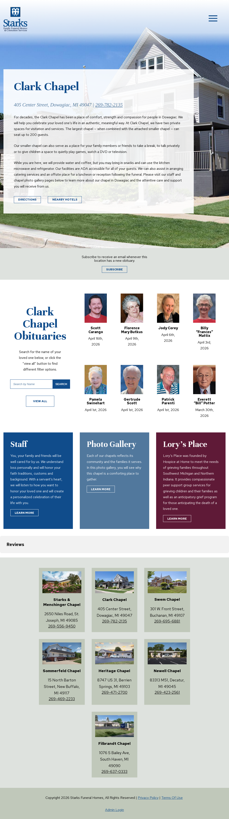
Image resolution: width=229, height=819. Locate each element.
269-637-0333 (114, 771)
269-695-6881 (167, 621)
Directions (27, 199)
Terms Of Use (172, 797)
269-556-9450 (61, 626)
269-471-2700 (114, 692)
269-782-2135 (109, 105)
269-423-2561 (167, 692)
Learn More (24, 513)
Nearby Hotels (64, 199)
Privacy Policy (148, 797)
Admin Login (114, 810)
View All (40, 401)
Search (61, 384)
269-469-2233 (62, 698)
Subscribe (114, 269)
